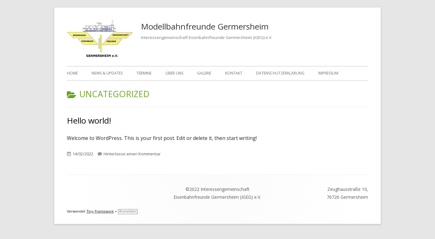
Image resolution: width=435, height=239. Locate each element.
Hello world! (89, 120)
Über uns (174, 73)
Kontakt (233, 73)
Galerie (204, 73)
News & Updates (107, 73)
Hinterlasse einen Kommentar (132, 154)
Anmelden (128, 211)
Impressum (328, 73)
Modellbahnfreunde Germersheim (205, 26)
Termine (144, 73)
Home (72, 73)
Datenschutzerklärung (280, 73)
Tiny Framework (100, 211)
